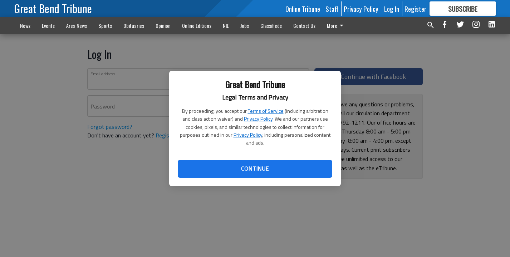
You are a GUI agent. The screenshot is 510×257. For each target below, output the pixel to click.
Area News (76, 25)
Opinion (163, 25)
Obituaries (133, 25)
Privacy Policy (258, 118)
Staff (331, 8)
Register (415, 8)
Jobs (244, 25)
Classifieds (271, 25)
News (25, 25)
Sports (105, 25)
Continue (255, 168)
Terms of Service (266, 111)
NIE (226, 25)
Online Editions (196, 25)
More (336, 25)
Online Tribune (302, 8)
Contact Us (304, 25)
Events (48, 25)
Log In (391, 8)
